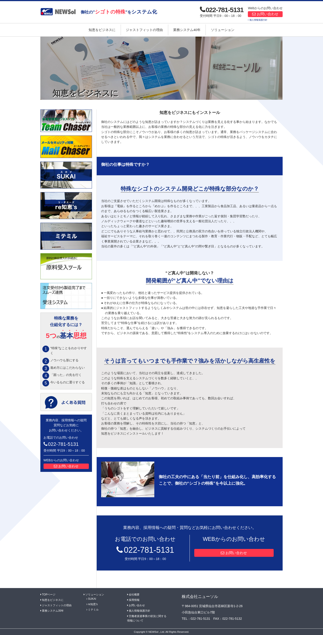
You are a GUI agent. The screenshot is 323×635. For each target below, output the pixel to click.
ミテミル (93, 609)
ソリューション (222, 30)
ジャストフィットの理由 (144, 30)
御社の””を (119, 12)
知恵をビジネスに (102, 30)
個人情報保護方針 (258, 20)
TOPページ (48, 594)
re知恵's (93, 604)
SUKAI (92, 598)
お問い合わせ (267, 14)
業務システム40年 (187, 30)
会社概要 (134, 594)
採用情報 (134, 600)
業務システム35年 (53, 610)
